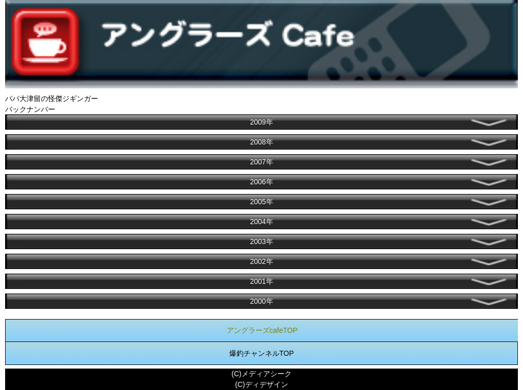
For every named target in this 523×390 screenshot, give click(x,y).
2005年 (261, 202)
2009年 (261, 122)
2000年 (261, 301)
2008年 (261, 142)
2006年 (261, 182)
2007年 (261, 162)
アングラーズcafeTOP (262, 330)
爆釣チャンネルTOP (261, 353)
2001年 (261, 281)
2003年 (261, 241)
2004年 (261, 221)
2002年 (261, 261)
